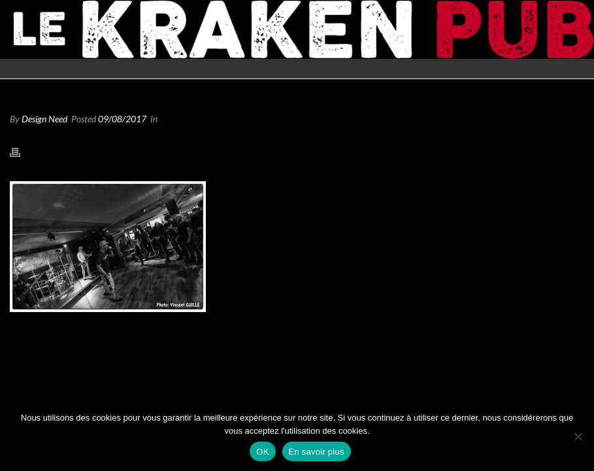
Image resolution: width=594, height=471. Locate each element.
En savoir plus (316, 452)
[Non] (577, 436)
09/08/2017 (122, 118)
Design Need (44, 118)
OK (262, 452)
